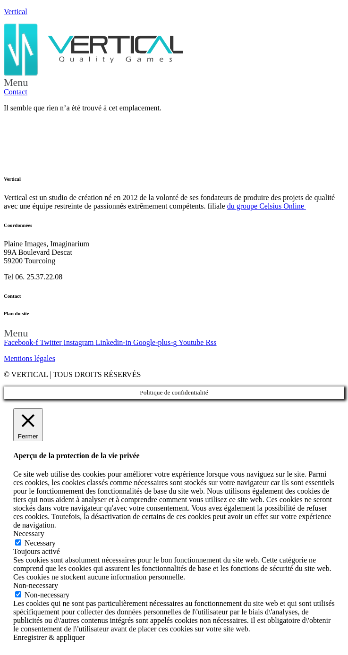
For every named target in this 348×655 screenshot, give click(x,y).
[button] (174, 82)
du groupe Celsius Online (266, 206)
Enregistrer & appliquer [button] (49, 637)
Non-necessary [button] (35, 585)
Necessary (40, 543)
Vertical (15, 12)
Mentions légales (29, 358)
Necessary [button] (28, 533)
